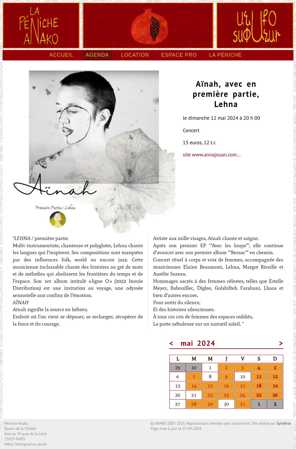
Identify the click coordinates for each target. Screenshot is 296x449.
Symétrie (284, 423)
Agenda (97, 55)
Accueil (61, 55)
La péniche (225, 55)
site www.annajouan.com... (212, 154)
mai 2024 (198, 343)
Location (135, 55)
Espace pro (179, 55)
